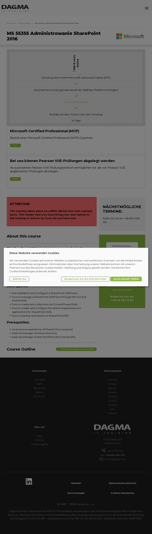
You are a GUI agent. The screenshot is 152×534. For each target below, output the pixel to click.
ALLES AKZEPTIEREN (126, 279)
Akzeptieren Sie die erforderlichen (85, 279)
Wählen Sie (19, 279)
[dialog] (76, 267)
